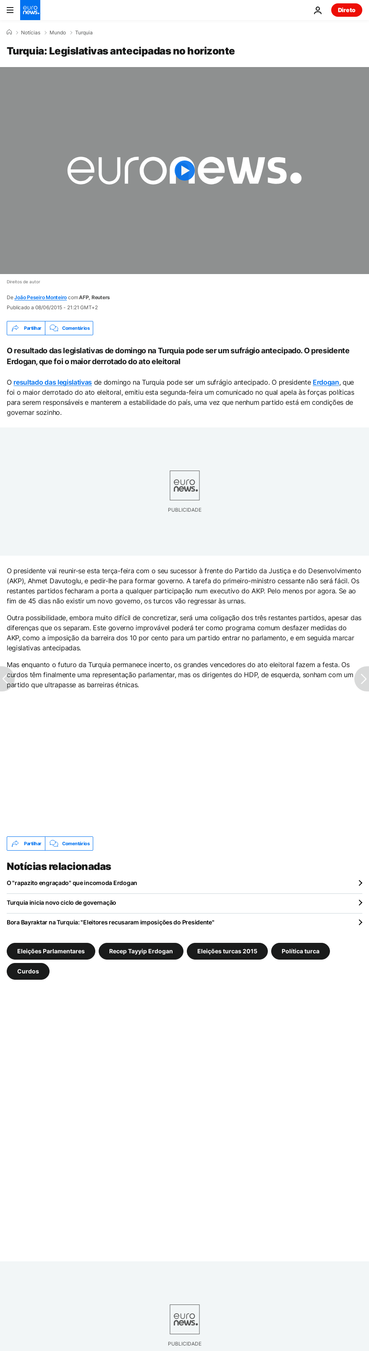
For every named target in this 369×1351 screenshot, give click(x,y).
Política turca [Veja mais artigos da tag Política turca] (300, 951)
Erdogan (326, 382)
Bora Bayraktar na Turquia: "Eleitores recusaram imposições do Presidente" (111, 922)
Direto (347, 9)
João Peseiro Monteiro (40, 297)
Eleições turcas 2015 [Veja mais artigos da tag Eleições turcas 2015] (227, 951)
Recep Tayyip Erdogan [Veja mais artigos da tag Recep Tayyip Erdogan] (141, 951)
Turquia (84, 32)
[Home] (9, 32)
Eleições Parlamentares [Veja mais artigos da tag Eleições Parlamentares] (51, 951)
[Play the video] (184, 170)
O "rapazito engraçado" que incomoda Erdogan (72, 882)
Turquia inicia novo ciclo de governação (61, 902)
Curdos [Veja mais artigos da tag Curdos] (28, 971)
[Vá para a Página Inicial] (30, 10)
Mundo (58, 32)
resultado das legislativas (52, 382)
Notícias (30, 32)
